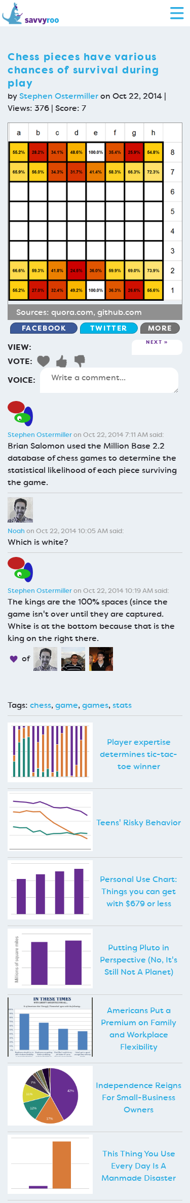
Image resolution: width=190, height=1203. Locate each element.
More (160, 328)
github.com (119, 312)
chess (40, 705)
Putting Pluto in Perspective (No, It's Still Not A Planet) (138, 959)
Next (154, 342)
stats (122, 705)
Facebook (44, 328)
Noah (16, 531)
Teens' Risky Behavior (138, 822)
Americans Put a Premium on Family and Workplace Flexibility (138, 1028)
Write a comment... (109, 380)
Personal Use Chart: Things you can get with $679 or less (138, 891)
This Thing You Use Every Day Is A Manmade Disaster (138, 1165)
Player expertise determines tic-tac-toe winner (138, 754)
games (95, 705)
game (66, 705)
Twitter (109, 328)
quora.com (72, 312)
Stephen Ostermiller (58, 96)
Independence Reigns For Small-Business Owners (138, 1097)
